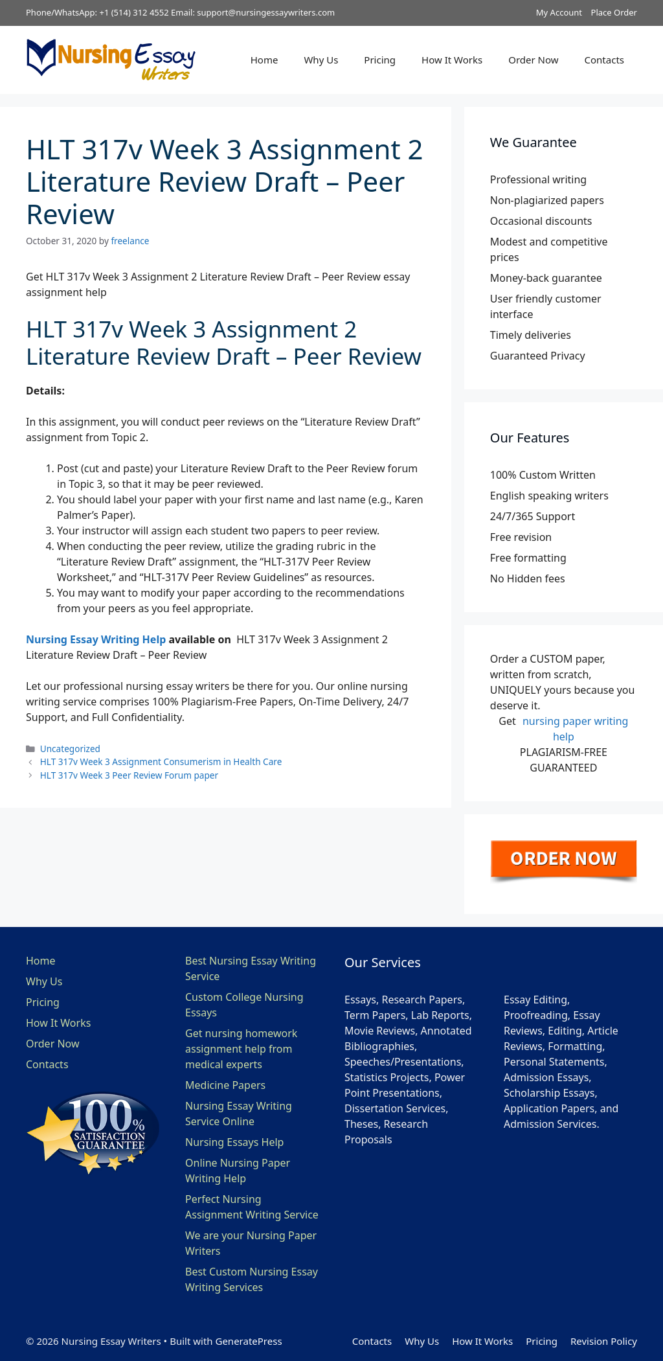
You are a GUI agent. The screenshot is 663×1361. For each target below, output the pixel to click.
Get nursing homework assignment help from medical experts (241, 1048)
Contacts (604, 59)
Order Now (533, 59)
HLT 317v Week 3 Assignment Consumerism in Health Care (161, 761)
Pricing (380, 59)
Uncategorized (70, 748)
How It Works (451, 59)
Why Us (321, 59)
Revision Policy (603, 1340)
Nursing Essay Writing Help (96, 639)
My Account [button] (559, 12)
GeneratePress (248, 1340)
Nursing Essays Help (234, 1142)
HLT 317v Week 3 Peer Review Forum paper (129, 775)
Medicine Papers (225, 1085)
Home (264, 59)
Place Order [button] (614, 12)
